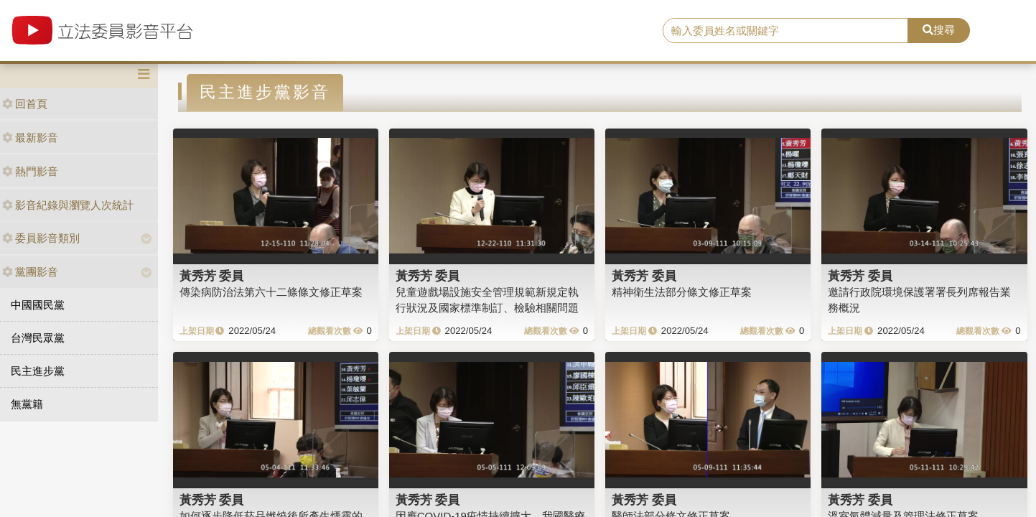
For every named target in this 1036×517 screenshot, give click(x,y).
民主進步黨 (38, 371)
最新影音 (30, 137)
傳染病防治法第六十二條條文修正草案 (271, 292)
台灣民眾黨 (38, 338)
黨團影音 (30, 272)
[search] (785, 31)
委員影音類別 (41, 238)
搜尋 (939, 30)
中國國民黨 (38, 305)
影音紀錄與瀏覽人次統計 (68, 205)
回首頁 (24, 104)
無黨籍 (27, 404)
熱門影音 (30, 171)
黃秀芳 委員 (211, 275)
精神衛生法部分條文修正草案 (682, 292)
